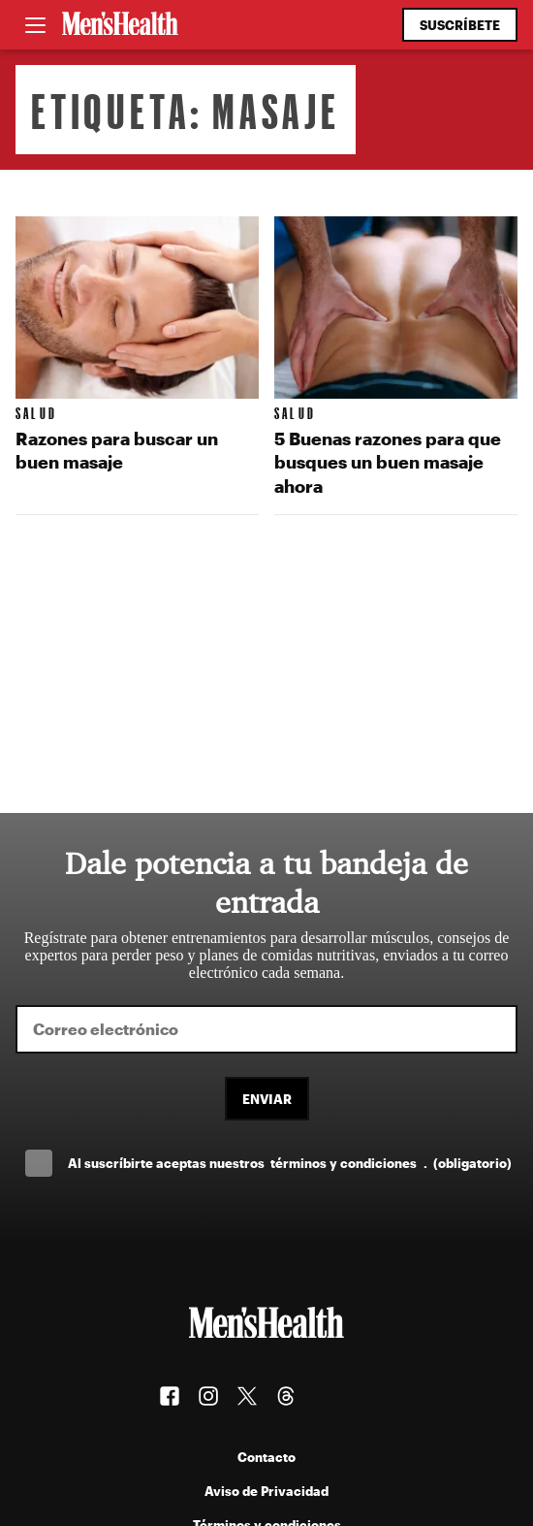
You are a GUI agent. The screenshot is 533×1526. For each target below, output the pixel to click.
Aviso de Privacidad (266, 1490)
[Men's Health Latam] (120, 25)
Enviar (267, 1098)
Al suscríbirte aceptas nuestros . (290, 1162)
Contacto (266, 1456)
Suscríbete (460, 24)
